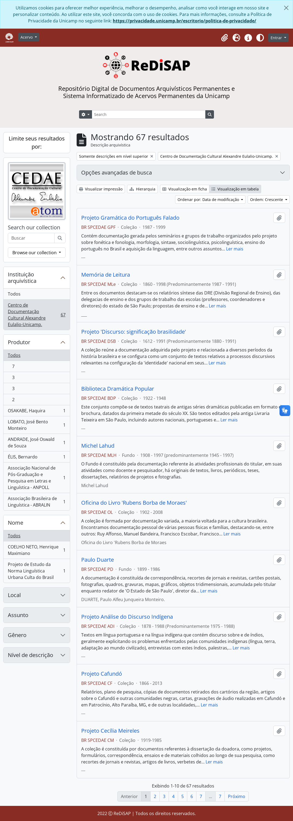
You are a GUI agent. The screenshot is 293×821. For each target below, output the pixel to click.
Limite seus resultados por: (37, 142)
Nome (15, 522)
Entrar (277, 37)
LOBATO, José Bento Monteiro (37, 425)
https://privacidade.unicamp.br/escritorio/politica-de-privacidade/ (184, 21)
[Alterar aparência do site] (260, 38)
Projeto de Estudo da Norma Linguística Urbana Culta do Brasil (37, 570)
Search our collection (34, 227)
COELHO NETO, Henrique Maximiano (37, 550)
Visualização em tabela (235, 189)
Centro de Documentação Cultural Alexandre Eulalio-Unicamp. (37, 314)
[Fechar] (286, 7)
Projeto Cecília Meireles (110, 731)
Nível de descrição (30, 655)
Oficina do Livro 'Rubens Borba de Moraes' (134, 503)
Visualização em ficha (184, 189)
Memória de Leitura (105, 275)
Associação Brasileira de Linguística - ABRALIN (37, 501)
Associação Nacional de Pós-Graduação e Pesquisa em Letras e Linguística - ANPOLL (37, 477)
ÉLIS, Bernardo (37, 458)
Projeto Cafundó (101, 674)
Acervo (27, 37)
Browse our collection (35, 253)
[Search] (149, 114)
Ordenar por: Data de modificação (209, 199)
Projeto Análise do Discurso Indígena (127, 617)
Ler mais (234, 249)
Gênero (17, 635)
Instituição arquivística (22, 277)
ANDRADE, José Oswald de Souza (37, 442)
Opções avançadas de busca (116, 172)
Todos (14, 294)
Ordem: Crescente (267, 199)
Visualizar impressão (100, 189)
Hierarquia (142, 189)
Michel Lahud (97, 446)
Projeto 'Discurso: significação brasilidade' (133, 332)
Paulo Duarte (97, 560)
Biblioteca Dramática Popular (117, 389)
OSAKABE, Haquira (37, 411)
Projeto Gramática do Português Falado (130, 218)
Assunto (18, 615)
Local (14, 595)
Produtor (19, 342)
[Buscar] (60, 238)
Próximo (236, 796)
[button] (224, 38)
